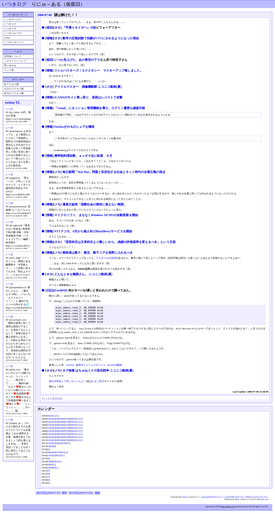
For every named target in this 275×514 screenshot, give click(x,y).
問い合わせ (10, 65)
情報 (49, 38)
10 (51, 419)
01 (48, 422)
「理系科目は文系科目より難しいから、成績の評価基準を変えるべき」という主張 (119, 242)
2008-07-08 (44, 15)
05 (60, 422)
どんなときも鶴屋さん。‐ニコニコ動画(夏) (83, 274)
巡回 (49, 27)
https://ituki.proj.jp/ (229, 510)
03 (54, 422)
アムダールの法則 (106, 258)
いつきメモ (10, 28)
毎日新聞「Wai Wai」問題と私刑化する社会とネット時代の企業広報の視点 (113, 172)
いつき (9, 108)
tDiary (185, 500)
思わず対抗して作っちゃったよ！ (67, 384)
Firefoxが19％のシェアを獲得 (74, 126)
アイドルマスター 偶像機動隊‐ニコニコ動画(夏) (87, 86)
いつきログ (14, 4)
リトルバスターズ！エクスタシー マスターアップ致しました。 (98, 70)
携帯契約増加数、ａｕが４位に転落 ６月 (83, 155)
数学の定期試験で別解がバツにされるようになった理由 (100, 38)
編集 (97, 496)
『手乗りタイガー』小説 (79, 27)
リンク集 (9, 70)
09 (72, 422)
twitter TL (12, 103)
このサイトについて (15, 61)
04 (48, 419)
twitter (7, 37)
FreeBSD (60, 290)
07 (66, 422)
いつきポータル (12, 19)
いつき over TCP (13, 33)
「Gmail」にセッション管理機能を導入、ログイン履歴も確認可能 (99, 108)
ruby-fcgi (265, 502)
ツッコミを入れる (52, 402)
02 (51, 422)
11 (54, 419)
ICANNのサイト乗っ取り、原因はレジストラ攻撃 (88, 97)
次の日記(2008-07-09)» (81, 496)
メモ (57, 172)
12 (57, 419)
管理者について (12, 56)
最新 (64, 496)
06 (63, 422)
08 (69, 422)
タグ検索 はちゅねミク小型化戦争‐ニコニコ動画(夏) (97, 374)
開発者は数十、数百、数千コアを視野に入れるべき (97, 252)
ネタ (57, 27)
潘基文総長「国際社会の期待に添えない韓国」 (94, 204)
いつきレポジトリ (14, 42)
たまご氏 (97, 384)
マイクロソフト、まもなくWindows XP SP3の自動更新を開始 (96, 215)
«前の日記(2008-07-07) (48, 496)
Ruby (237, 502)
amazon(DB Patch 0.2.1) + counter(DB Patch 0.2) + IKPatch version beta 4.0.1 (234, 500)
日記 (49, 290)
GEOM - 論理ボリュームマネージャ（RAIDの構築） (95, 368)
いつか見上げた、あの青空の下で (77, 59)
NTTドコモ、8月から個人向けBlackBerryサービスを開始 (93, 231)
